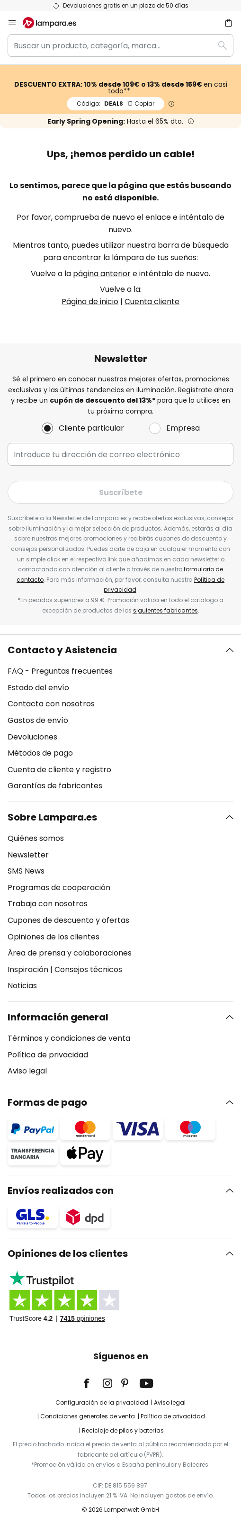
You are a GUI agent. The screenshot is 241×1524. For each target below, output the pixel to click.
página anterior (102, 273)
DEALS (115, 103)
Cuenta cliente (152, 301)
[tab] (120, 718)
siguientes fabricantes (165, 610)
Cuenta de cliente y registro (59, 769)
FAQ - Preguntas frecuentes (60, 671)
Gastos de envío (38, 720)
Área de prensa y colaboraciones (70, 952)
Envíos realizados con (61, 1190)
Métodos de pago (40, 753)
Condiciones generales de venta (87, 1416)
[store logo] (55, 22)
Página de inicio (90, 301)
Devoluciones (32, 736)
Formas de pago (47, 1102)
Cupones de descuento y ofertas (68, 920)
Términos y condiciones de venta (69, 1038)
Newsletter (28, 854)
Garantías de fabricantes (55, 785)
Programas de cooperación (59, 887)
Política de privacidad (48, 1054)
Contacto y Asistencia (62, 650)
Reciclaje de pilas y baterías (123, 1430)
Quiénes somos (36, 838)
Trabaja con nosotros (48, 903)
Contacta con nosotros (51, 703)
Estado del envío (38, 687)
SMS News (26, 871)
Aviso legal (27, 1070)
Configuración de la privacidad (101, 1402)
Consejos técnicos (88, 969)
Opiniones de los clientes (53, 936)
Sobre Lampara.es (52, 817)
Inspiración (28, 969)
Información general (58, 1017)
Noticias (22, 985)
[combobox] (120, 45)
